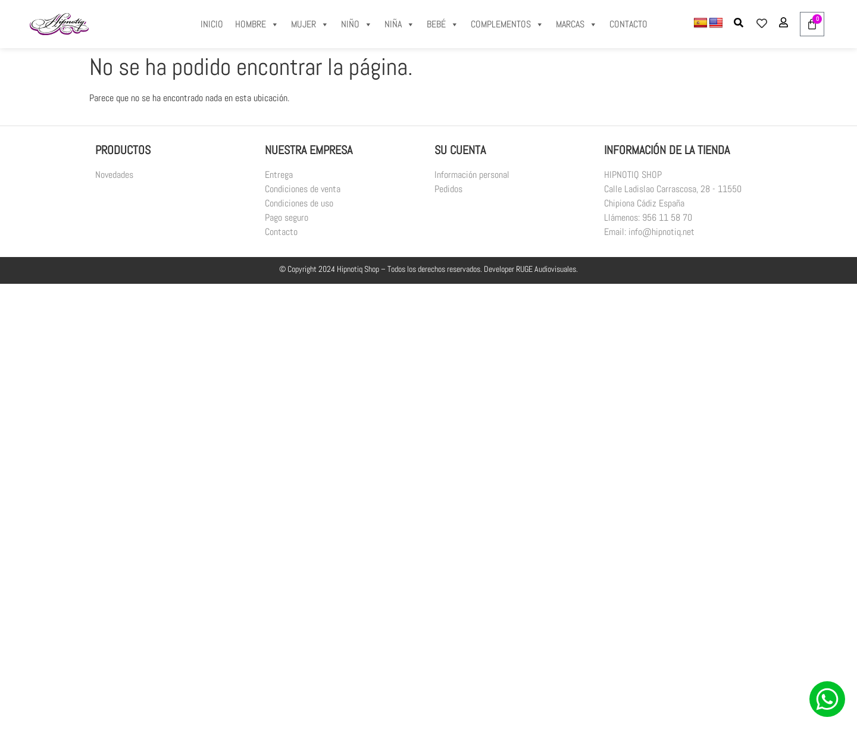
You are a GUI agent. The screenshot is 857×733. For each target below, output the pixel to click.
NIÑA (399, 24)
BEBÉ (443, 24)
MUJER (310, 24)
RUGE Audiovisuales (546, 269)
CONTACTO (628, 24)
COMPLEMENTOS (507, 24)
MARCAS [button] (577, 24)
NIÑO (357, 24)
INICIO (212, 24)
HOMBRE (257, 24)
